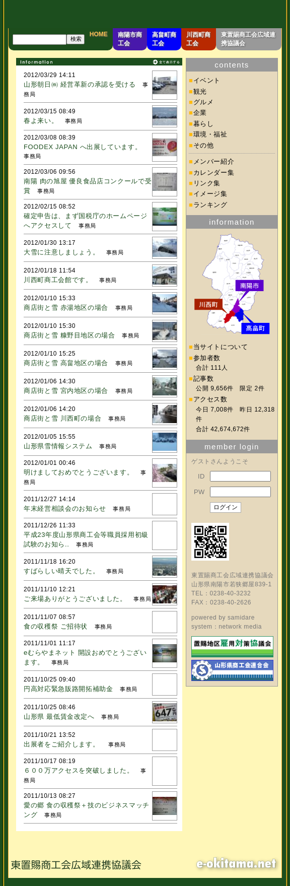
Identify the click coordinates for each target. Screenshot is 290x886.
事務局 (74, 121)
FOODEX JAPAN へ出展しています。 (82, 147)
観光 (200, 91)
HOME (99, 34)
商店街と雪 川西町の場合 (62, 418)
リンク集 (207, 183)
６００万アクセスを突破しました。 (78, 770)
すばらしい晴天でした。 (61, 571)
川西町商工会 (198, 39)
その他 (203, 145)
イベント (207, 80)
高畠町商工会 (164, 39)
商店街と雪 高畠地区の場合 (66, 363)
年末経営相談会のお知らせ (65, 508)
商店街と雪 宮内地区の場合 (66, 390)
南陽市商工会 (130, 39)
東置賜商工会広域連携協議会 (248, 39)
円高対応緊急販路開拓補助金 (68, 689)
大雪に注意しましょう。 (61, 252)
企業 (200, 112)
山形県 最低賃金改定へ (59, 716)
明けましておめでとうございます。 (78, 472)
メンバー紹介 (214, 161)
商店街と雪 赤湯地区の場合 (66, 307)
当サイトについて (220, 347)
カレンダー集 (214, 172)
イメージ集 (210, 193)
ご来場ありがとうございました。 (75, 598)
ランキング (210, 205)
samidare (241, 617)
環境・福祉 (210, 134)
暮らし (203, 123)
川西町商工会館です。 (58, 280)
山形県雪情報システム (58, 446)
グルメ (203, 102)
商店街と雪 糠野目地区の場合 (69, 335)
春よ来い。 (41, 120)
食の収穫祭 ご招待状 (56, 626)
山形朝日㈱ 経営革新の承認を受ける (80, 84)
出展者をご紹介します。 (62, 744)
